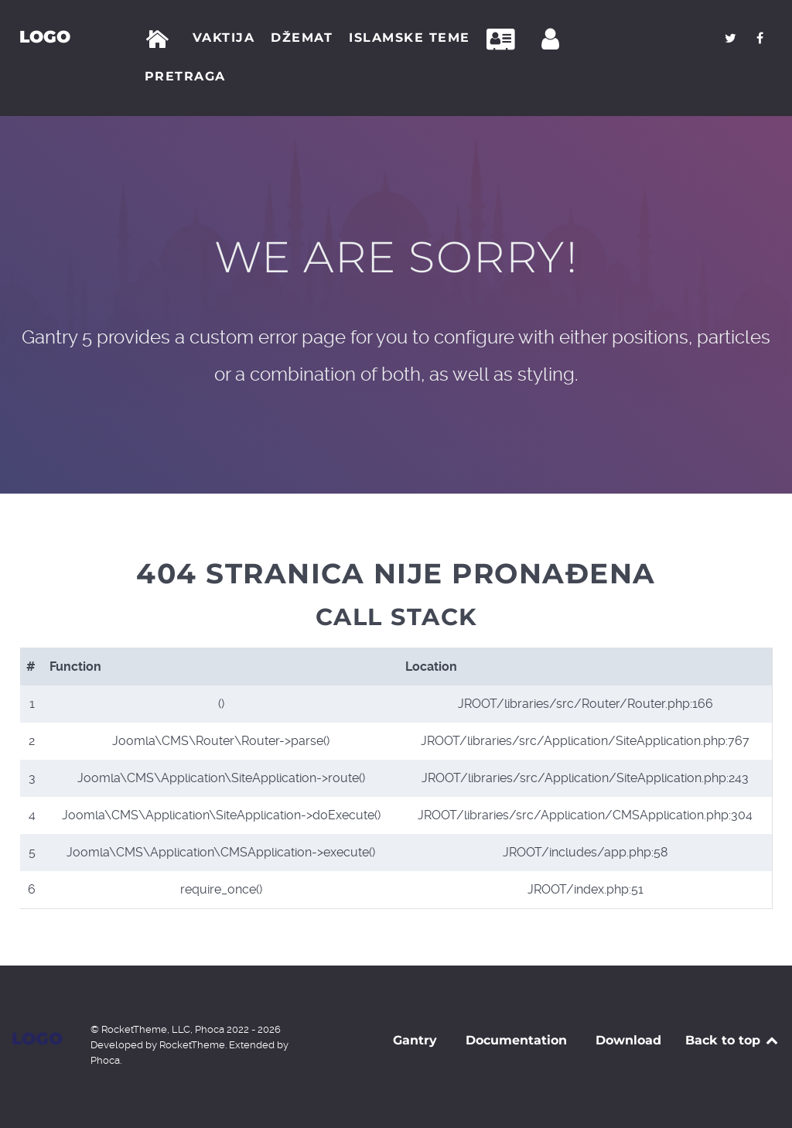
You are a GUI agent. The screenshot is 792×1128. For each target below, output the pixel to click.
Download (628, 1040)
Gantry (415, 1040)
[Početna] (160, 39)
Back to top (732, 1040)
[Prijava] (553, 39)
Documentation (516, 1040)
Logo (44, 36)
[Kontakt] (505, 39)
